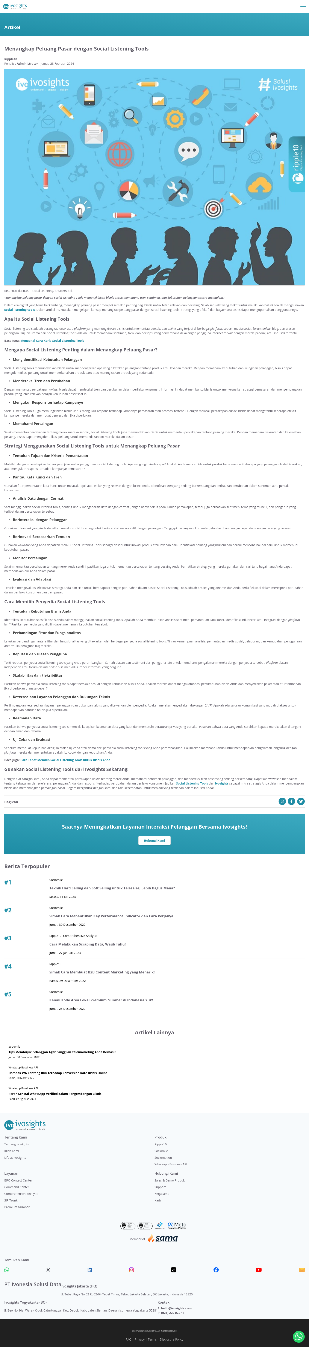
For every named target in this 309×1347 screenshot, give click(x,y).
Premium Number (17, 1207)
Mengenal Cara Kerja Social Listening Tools (52, 341)
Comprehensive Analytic (21, 1194)
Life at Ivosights (15, 1157)
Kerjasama (161, 1194)
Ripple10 (160, 1144)
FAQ (129, 1339)
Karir (157, 1200)
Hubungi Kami (154, 840)
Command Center (16, 1187)
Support (160, 1187)
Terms (152, 1339)
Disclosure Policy (171, 1339)
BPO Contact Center (18, 1180)
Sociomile (161, 1151)
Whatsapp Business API (170, 1164)
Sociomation (163, 1157)
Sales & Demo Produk (169, 1180)
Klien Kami (11, 1151)
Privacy (140, 1339)
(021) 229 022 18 (172, 1313)
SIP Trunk (11, 1200)
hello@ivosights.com (176, 1308)
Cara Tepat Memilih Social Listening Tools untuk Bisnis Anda (65, 760)
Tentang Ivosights (16, 1144)
